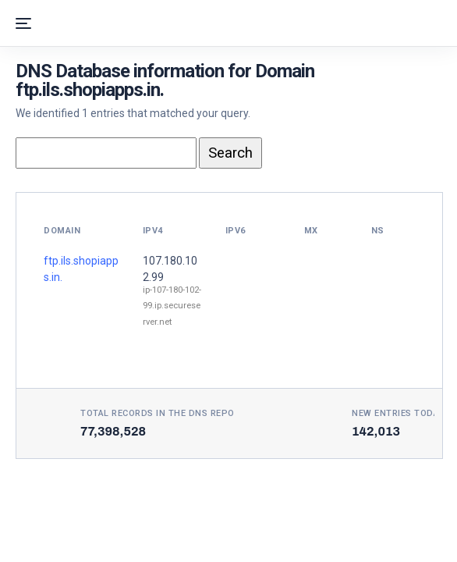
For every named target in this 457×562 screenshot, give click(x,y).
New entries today (398, 413)
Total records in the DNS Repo (157, 413)
